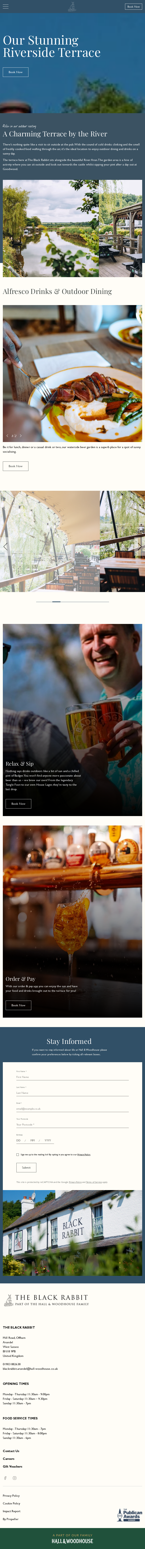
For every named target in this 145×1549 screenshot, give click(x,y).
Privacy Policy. (84, 1154)
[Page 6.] (89, 601)
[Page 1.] (48, 601)
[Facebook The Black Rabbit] (5, 1478)
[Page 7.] (97, 601)
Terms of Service (94, 1182)
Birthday (19, 1135)
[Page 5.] (81, 601)
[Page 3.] (64, 601)
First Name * (21, 1071)
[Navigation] (5, 7)
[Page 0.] (40, 601)
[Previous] (7, 270)
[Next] (20, 270)
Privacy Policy (75, 1182)
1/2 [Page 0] (13, 435)
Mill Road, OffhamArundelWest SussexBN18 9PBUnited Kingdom (14, 1347)
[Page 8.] (105, 601)
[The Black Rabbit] (72, 7)
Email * (19, 1103)
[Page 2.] (56, 601)
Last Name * (21, 1087)
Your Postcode (22, 1119)
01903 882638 (12, 1364)
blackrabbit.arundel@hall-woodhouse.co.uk (30, 1368)
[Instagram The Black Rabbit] (12, 1478)
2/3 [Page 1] (14, 270)
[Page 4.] (73, 601)
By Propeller (10, 1519)
